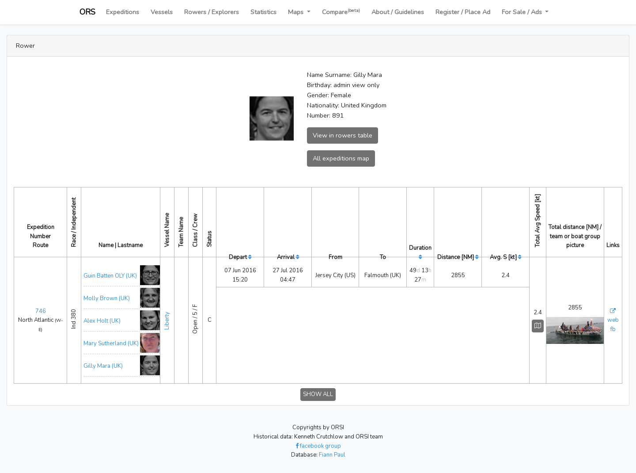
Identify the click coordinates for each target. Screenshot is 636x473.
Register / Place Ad (462, 12)
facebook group (318, 446)
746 (40, 311)
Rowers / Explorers (211, 12)
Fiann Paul (332, 455)
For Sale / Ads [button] (523, 12)
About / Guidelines (397, 12)
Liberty (167, 319)
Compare (341, 11)
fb (613, 329)
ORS (87, 12)
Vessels (162, 12)
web (613, 320)
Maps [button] (296, 12)
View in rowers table (342, 135)
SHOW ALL (318, 394)
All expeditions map (341, 158)
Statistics (263, 12)
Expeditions (122, 12)
